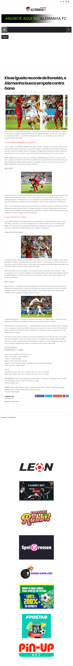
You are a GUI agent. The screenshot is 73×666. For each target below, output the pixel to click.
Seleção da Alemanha (52, 92)
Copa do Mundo (40, 92)
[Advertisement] (36, 54)
